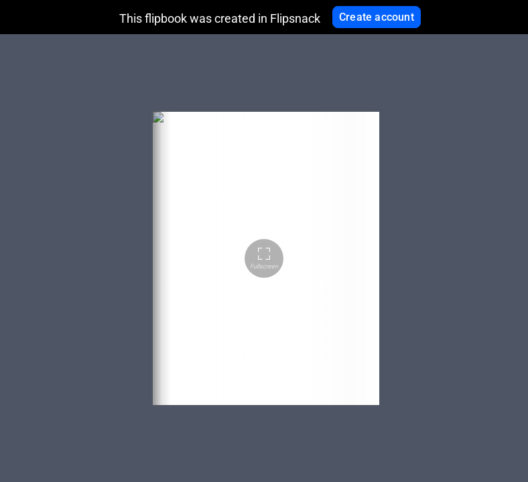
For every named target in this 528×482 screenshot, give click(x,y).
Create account (376, 17)
